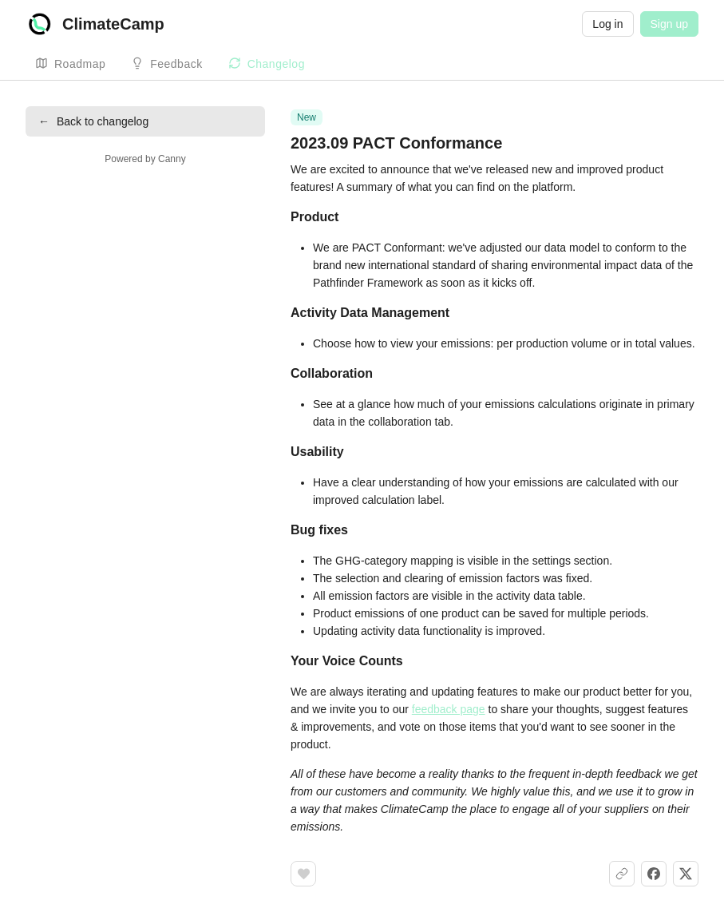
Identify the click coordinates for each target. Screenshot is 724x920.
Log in (607, 24)
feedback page (448, 709)
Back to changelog (93, 121)
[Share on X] (685, 873)
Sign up (669, 24)
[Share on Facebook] (654, 873)
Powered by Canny (145, 159)
